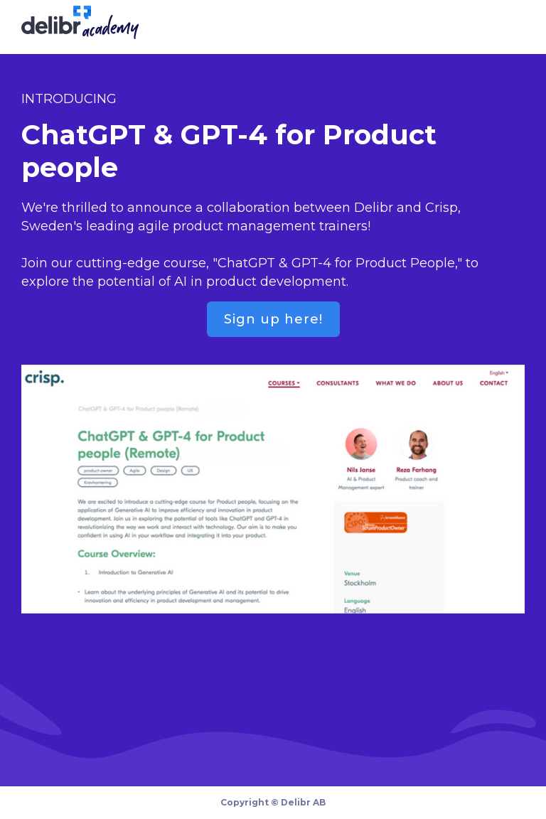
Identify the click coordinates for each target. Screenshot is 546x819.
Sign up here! (273, 319)
